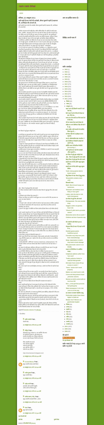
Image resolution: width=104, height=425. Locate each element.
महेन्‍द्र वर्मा (27, 383)
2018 (66, 81)
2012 (66, 96)
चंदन (26, 407)
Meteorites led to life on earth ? (75, 215)
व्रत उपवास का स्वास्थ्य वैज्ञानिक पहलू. (75, 293)
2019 (66, 79)
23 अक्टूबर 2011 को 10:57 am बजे (32, 402)
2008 (66, 331)
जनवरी (68, 324)
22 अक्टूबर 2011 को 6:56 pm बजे (32, 356)
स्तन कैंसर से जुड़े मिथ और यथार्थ (74, 198)
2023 (66, 69)
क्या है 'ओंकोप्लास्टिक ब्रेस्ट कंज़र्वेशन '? (75, 138)
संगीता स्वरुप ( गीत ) (30, 396)
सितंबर (68, 304)
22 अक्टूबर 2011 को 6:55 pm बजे (32, 325)
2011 (66, 99)
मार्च (67, 319)
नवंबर (67, 103)
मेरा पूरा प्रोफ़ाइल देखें (68, 340)
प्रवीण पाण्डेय (28, 319)
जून (67, 311)
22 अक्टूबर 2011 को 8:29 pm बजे (32, 378)
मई (67, 314)
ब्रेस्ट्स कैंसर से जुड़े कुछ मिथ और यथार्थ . (76, 159)
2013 (66, 94)
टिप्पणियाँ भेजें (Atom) (29, 423)
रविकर (26, 330)
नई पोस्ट (20, 419)
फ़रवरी (68, 321)
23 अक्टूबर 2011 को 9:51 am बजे (32, 391)
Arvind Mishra (29, 362)
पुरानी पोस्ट (56, 419)
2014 (66, 91)
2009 (66, 329)
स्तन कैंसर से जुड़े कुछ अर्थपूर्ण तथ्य (74, 154)
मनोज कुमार (28, 373)
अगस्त (68, 307)
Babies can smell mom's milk (75, 272)
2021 (66, 74)
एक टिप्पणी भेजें (22, 416)
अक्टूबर (68, 106)
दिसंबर (68, 101)
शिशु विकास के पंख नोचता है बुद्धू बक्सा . (75, 175)
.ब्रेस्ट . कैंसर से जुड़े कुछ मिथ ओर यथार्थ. (75, 157)
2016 (66, 86)
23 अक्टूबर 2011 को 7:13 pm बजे (32, 413)
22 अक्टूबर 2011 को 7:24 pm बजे (32, 367)
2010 (66, 326)
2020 (66, 77)
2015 (66, 89)
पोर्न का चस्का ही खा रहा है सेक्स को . (75, 122)
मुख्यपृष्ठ (38, 419)
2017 (66, 84)
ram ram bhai (27, 6)
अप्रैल (67, 316)
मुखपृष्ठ (21, 13)
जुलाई (67, 309)
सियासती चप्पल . (70, 182)
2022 (66, 72)
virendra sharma (70, 337)
